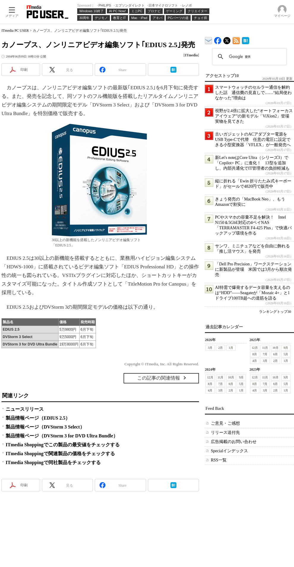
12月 (255, 347)
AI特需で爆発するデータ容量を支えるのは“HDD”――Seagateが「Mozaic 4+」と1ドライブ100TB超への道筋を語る (252, 292)
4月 (254, 360)
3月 (210, 347)
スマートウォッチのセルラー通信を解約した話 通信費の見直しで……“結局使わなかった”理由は (253, 92)
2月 (220, 347)
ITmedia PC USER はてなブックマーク (245, 39)
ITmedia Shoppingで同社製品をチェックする (53, 462)
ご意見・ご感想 (225, 423)
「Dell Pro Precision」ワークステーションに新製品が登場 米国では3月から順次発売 (253, 269)
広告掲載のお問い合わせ (234, 441)
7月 (265, 354)
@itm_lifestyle (227, 39)
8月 (254, 354)
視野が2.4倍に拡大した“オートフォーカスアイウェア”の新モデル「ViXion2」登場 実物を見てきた (254, 116)
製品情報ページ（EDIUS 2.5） (38, 418)
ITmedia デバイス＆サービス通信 (208, 39)
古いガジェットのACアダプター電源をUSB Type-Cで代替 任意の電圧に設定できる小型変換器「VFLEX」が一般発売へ (253, 139)
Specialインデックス (229, 451)
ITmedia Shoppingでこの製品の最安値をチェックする (63, 444)
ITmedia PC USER (15, 30)
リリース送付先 (225, 432)
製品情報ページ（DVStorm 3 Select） (45, 426)
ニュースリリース (25, 409)
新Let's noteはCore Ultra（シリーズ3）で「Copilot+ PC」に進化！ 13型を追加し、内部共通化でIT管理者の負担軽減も (252, 163)
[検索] (248, 56)
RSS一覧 (219, 460)
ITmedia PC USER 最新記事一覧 (236, 39)
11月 (265, 347)
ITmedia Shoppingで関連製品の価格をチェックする (60, 453)
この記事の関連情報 (158, 377)
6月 (275, 354)
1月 (231, 347)
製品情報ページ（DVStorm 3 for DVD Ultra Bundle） (62, 435)
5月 (286, 354)
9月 (286, 347)
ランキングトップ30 (275, 312)
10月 (276, 347)
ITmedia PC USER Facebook (218, 39)
